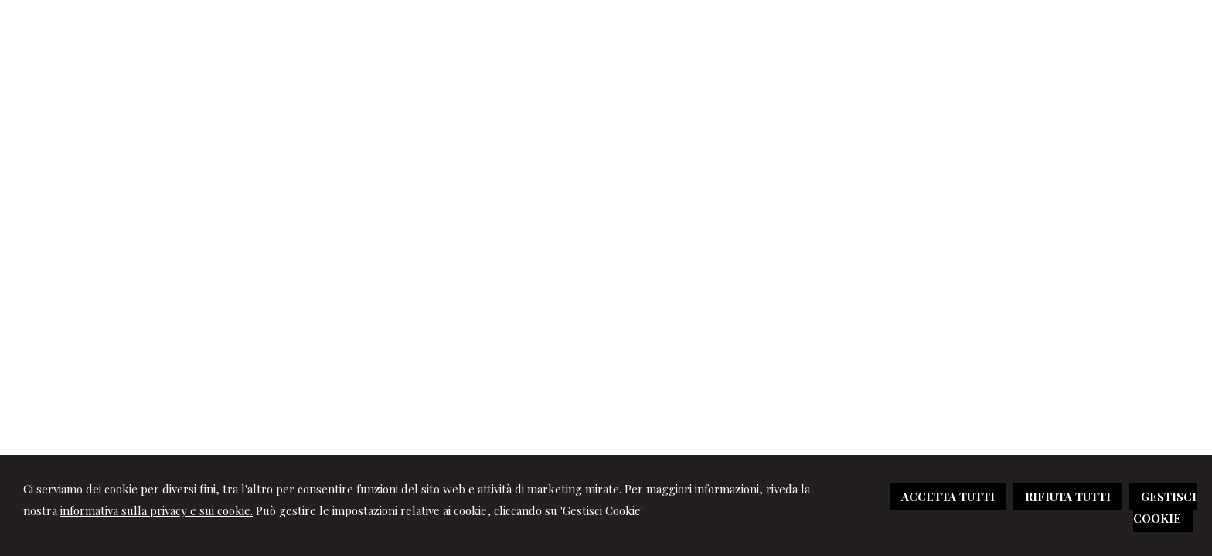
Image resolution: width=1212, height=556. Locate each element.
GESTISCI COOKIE (1165, 507)
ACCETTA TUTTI (948, 496)
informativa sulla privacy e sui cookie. (156, 510)
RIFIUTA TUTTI (1068, 496)
